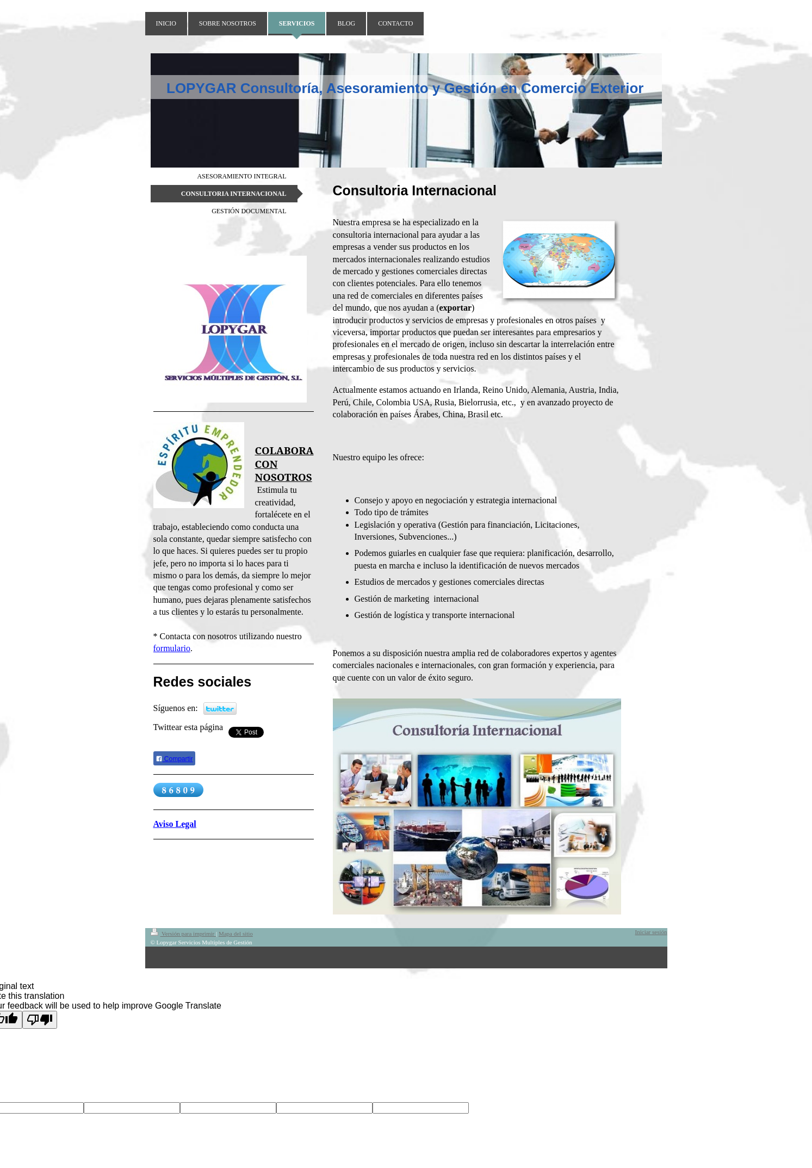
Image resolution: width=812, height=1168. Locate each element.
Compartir (174, 759)
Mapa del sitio (236, 933)
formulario (171, 648)
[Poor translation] (39, 1020)
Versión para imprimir (183, 933)
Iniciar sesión (651, 932)
